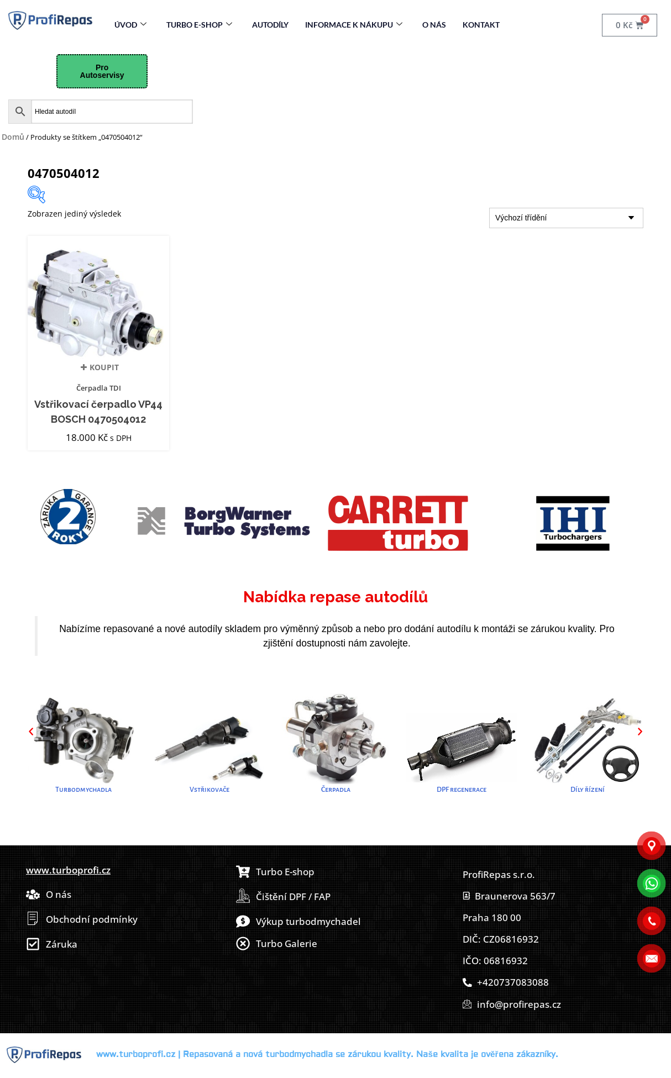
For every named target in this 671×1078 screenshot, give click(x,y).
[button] (31, 732)
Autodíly (270, 24)
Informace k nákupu (353, 24)
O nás (434, 24)
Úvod (130, 24)
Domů (13, 137)
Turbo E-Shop (199, 24)
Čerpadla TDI (98, 388)
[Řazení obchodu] (566, 218)
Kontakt (481, 24)
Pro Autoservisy (102, 71)
